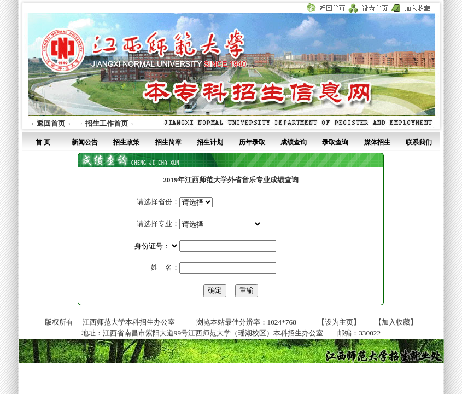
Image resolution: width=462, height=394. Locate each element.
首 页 (43, 142)
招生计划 (210, 142)
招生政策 (126, 142)
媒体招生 (377, 142)
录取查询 (335, 142)
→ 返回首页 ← (51, 123)
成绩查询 (293, 142)
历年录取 (252, 142)
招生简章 (168, 142)
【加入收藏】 (396, 322)
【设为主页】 (339, 322)
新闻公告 (85, 142)
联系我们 (419, 142)
